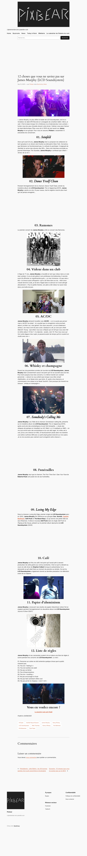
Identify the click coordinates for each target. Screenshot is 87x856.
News (45, 84)
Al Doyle (21, 722)
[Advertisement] (43, 54)
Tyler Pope (32, 728)
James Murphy (46, 722)
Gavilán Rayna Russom (32, 722)
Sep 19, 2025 (21, 84)
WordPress (17, 826)
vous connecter (31, 757)
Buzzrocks (40, 84)
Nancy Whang (46, 725)
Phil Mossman (22, 728)
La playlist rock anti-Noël (43, 712)
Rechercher (65, 37)
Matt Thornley (36, 725)
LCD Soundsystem (24, 725)
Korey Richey (56, 722)
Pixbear (32, 84)
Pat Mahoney (57, 725)
